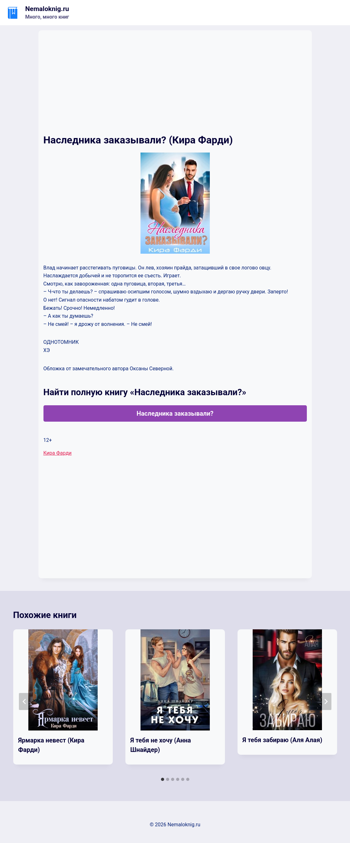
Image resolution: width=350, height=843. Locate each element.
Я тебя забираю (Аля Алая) (282, 740)
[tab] (162, 779)
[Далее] (325, 701)
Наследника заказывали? (175, 413)
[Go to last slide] (24, 701)
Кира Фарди (57, 453)
